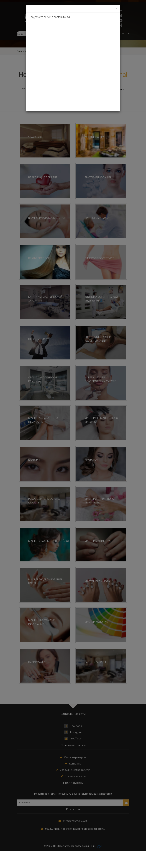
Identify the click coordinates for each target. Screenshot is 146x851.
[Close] (117, 8)
